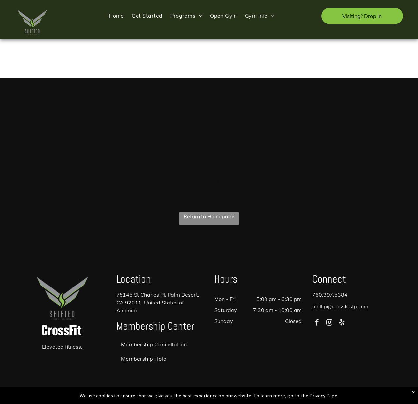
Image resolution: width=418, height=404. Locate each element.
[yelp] (341, 323)
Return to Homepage (209, 216)
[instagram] (329, 323)
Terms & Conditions (263, 398)
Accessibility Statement (222, 398)
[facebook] (317, 323)
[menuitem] (116, 15)
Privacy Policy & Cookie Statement (168, 398)
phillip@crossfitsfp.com (340, 306)
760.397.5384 (329, 294)
